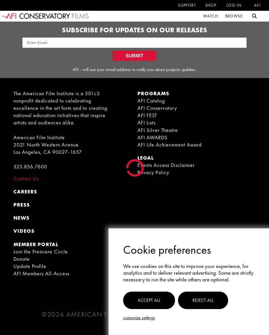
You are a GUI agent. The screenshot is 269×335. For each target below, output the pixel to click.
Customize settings (139, 318)
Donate (21, 258)
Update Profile (29, 266)
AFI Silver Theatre (157, 130)
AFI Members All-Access (41, 273)
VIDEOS (23, 231)
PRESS (21, 204)
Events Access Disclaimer (166, 165)
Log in (234, 5)
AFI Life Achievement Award (169, 144)
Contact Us (26, 178)
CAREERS (25, 191)
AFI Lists (146, 122)
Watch (210, 16)
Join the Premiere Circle (40, 251)
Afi (257, 5)
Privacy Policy (153, 172)
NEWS (21, 217)
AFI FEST (147, 115)
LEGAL (145, 157)
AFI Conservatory (157, 108)
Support (187, 5)
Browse (234, 16)
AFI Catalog (151, 100)
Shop (210, 5)
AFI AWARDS (152, 137)
